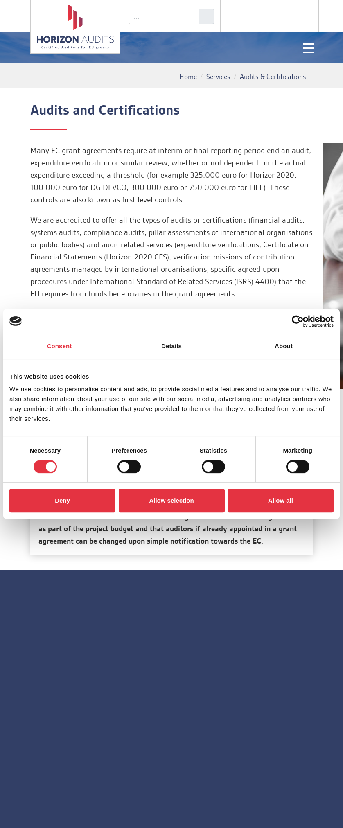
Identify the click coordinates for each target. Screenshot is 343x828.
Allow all (280, 500)
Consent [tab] (59, 346)
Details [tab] (171, 346)
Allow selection (171, 500)
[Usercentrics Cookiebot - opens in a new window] (298, 321)
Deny (62, 500)
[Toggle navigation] (308, 48)
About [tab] (284, 346)
